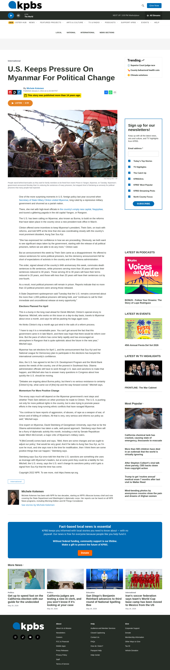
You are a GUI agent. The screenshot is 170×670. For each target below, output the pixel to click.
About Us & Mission (63, 628)
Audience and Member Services (103, 628)
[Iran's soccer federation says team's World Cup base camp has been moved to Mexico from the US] (143, 579)
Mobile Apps (61, 646)
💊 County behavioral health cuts (143, 70)
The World (29, 19)
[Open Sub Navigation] (37, 26)
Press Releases (62, 651)
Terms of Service (62, 664)
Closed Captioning (98, 633)
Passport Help (96, 651)
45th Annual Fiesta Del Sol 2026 (141, 345)
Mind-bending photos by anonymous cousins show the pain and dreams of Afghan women (143, 493)
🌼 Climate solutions (137, 75)
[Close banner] (167, 31)
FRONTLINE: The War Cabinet (141, 387)
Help (156, 26)
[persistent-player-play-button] (11, 18)
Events (145, 26)
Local (59, 33)
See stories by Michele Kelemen (38, 504)
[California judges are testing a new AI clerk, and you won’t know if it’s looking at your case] (65, 579)
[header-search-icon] (143, 6)
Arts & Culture (75, 26)
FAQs (93, 642)
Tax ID (127, 646)
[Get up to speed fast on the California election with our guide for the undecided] (26, 579)
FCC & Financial (62, 642)
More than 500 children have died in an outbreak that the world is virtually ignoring (142, 452)
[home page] (24, 6)
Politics (11, 593)
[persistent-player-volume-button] (18, 18)
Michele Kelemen (35, 88)
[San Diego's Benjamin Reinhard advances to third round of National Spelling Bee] (104, 579)
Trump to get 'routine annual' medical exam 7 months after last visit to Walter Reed (142, 479)
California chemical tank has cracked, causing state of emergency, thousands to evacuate (143, 438)
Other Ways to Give (132, 642)
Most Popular (134, 403)
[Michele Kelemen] (13, 497)
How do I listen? (97, 646)
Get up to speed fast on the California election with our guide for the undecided (25, 598)
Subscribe (143, 203)
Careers (59, 637)
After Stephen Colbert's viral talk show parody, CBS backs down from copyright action (142, 466)
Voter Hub (21, 26)
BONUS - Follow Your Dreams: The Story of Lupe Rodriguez (143, 301)
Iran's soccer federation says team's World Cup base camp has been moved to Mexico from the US (143, 600)
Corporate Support (132, 628)
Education (90, 593)
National (71, 33)
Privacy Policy (61, 655)
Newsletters (60, 633)
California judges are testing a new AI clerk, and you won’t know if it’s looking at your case (64, 600)
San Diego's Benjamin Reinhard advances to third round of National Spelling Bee (104, 600)
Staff (58, 659)
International (88, 33)
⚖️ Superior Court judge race (141, 65)
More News (16, 565)
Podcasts (110, 26)
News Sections (107, 33)
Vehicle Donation (131, 651)
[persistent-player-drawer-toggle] (153, 18)
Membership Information (134, 637)
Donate (85, 552)
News (32, 26)
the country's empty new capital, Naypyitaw (81, 209)
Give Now (155, 6)
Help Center (95, 655)
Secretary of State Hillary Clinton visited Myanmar (43, 200)
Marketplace (134, 18)
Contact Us (95, 637)
